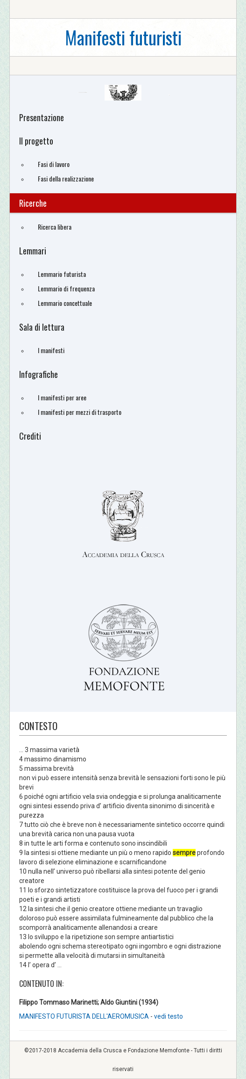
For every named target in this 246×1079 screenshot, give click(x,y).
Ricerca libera (54, 227)
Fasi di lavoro (54, 164)
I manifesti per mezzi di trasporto (79, 412)
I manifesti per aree (62, 397)
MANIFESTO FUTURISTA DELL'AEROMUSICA (84, 1016)
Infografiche (38, 374)
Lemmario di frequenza (66, 288)
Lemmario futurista (62, 274)
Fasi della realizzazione (66, 178)
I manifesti (51, 350)
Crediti (30, 436)
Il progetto (36, 141)
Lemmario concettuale (65, 303)
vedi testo (168, 1016)
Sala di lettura (41, 327)
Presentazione (41, 117)
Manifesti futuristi (123, 37)
